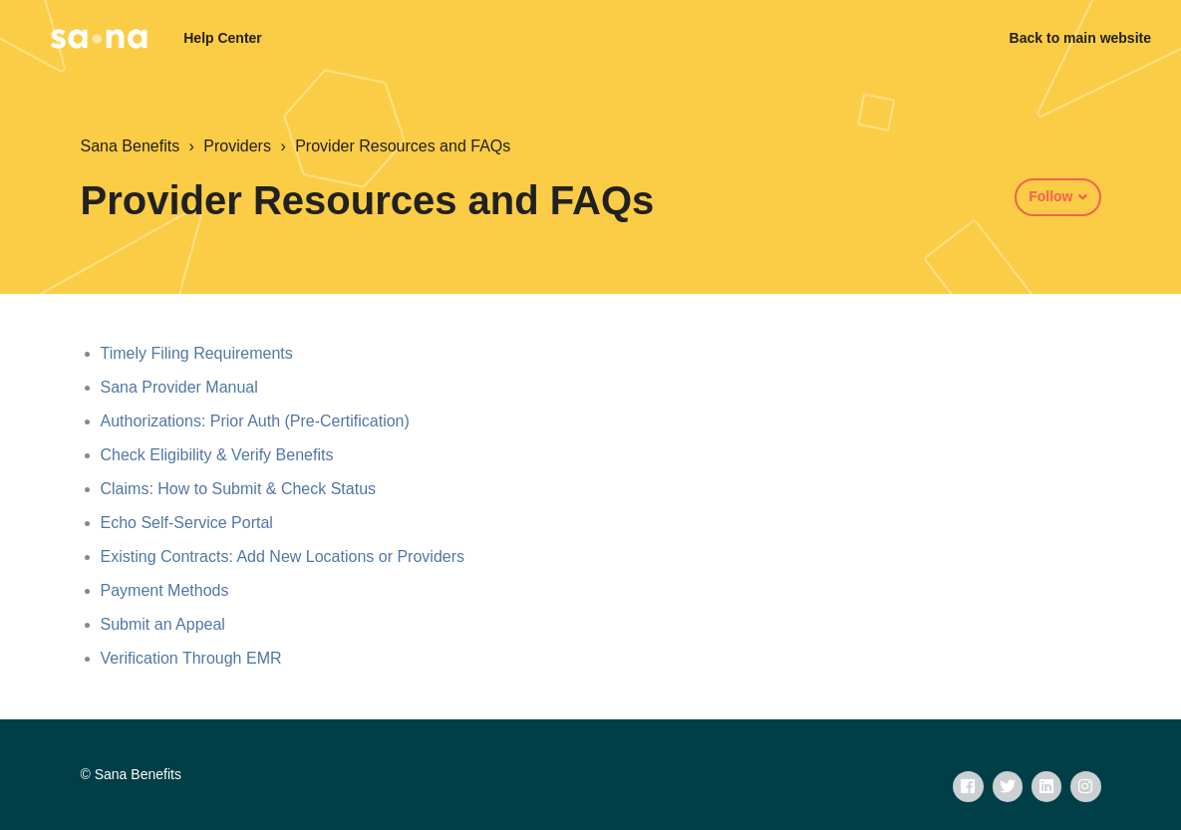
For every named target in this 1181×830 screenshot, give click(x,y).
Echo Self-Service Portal (187, 522)
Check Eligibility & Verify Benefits (217, 454)
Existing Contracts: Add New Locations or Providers (283, 556)
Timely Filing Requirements (197, 353)
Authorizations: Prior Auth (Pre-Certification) (255, 421)
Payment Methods (165, 590)
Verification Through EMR (191, 658)
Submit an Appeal (163, 624)
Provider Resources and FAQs (402, 146)
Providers (237, 146)
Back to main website (1080, 38)
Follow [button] (1050, 196)
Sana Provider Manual (179, 387)
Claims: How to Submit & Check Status (239, 488)
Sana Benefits (130, 146)
